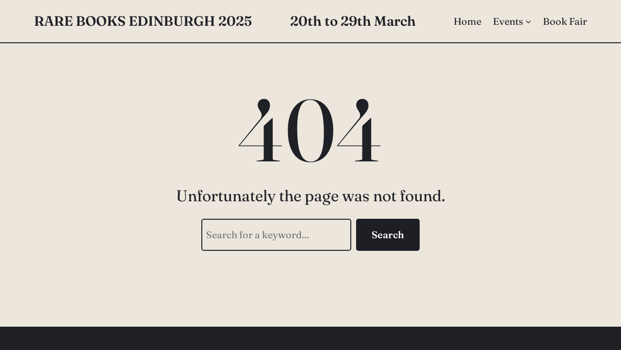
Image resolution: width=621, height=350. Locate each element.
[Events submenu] (528, 21)
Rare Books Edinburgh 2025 (143, 21)
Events (508, 21)
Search (388, 234)
